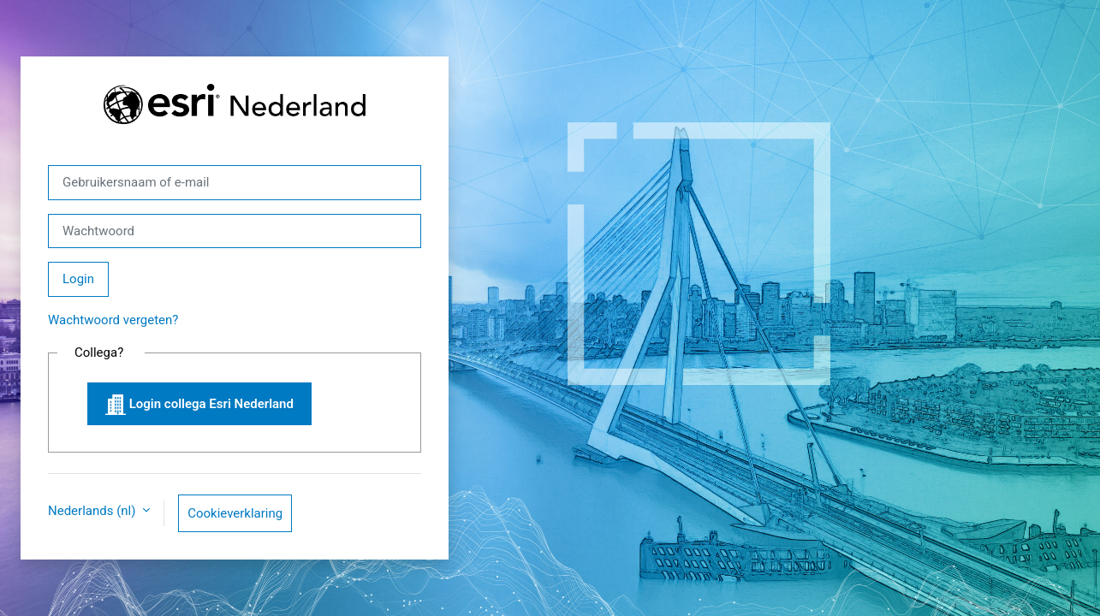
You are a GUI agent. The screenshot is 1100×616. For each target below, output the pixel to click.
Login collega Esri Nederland (199, 404)
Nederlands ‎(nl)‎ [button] (93, 510)
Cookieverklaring (234, 513)
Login (78, 279)
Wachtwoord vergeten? (113, 320)
